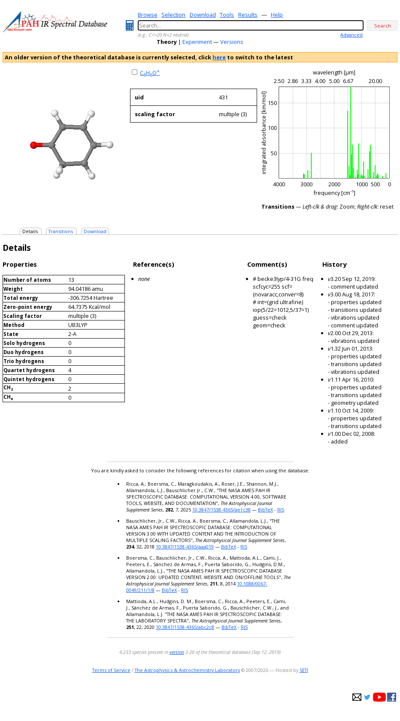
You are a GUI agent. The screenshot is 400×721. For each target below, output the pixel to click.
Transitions (60, 231)
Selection (173, 14)
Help (277, 14)
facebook (391, 697)
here (219, 57)
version (177, 652)
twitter (367, 697)
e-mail (356, 697)
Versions (231, 42)
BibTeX (265, 509)
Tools (227, 14)
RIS (280, 509)
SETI (304, 670)
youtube (379, 697)
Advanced (351, 34)
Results (248, 14)
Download (203, 14)
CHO (150, 73)
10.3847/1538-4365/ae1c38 (221, 509)
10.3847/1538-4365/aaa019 (185, 546)
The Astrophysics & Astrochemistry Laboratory (187, 670)
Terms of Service (111, 670)
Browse (148, 14)
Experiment (197, 42)
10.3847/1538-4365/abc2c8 (185, 627)
